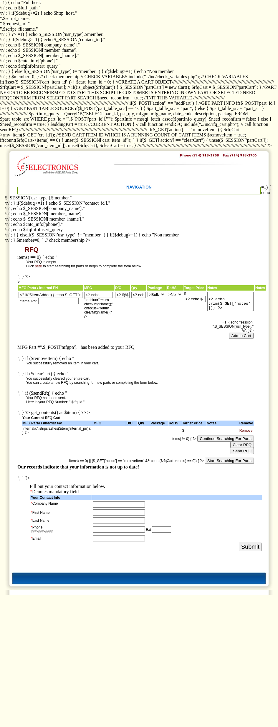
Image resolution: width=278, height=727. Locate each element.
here (38, 266)
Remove (246, 430)
